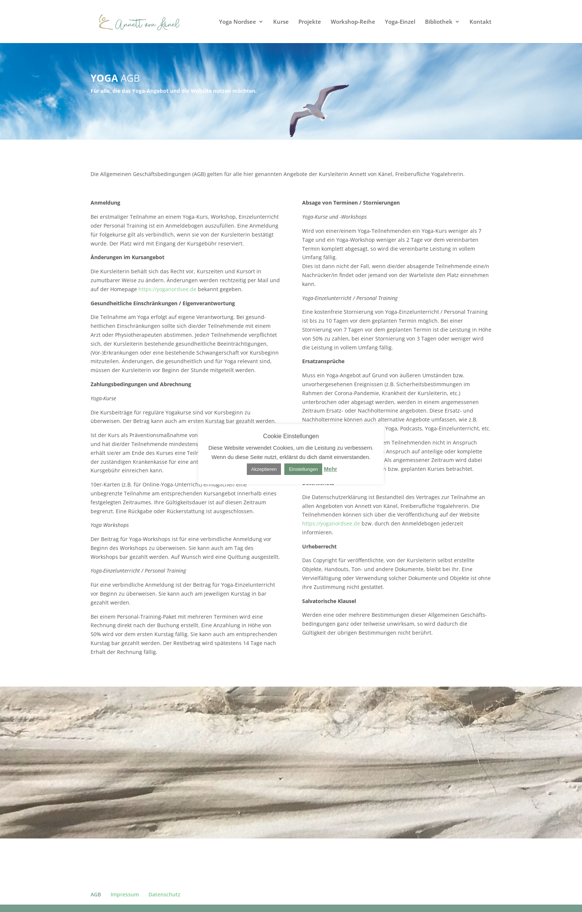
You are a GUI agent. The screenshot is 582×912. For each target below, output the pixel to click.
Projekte (309, 22)
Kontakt (480, 22)
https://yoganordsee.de (167, 289)
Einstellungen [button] (303, 469)
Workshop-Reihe (353, 22)
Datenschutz (164, 894)
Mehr (330, 469)
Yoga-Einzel (400, 22)
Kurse (281, 22)
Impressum (125, 894)
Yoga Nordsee (237, 22)
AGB (96, 894)
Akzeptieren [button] (264, 469)
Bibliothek (438, 22)
